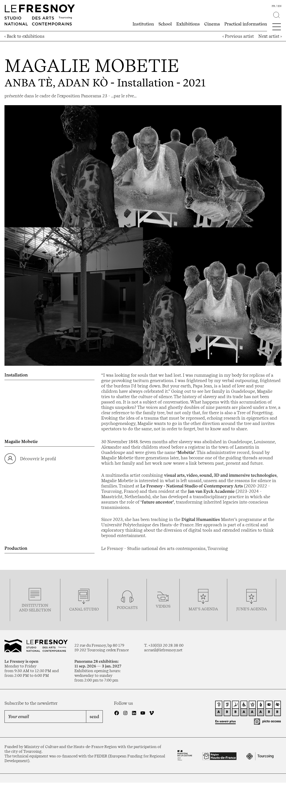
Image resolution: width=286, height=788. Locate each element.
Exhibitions (188, 24)
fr (273, 6)
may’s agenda (203, 608)
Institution (143, 24)
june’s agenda (251, 608)
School (165, 24)
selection (40, 610)
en (280, 6)
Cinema (212, 24)
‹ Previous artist (238, 36)
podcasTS (127, 607)
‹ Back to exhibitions (24, 36)
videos (163, 606)
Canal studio (84, 609)
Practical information (245, 24)
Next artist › (270, 36)
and (24, 610)
